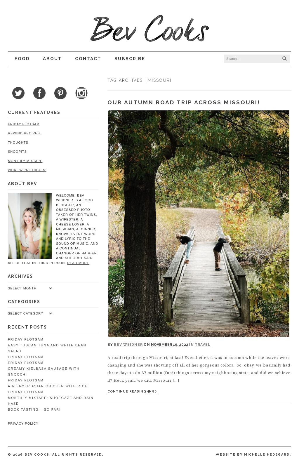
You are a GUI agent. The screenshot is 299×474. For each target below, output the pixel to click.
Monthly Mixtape (25, 161)
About (52, 58)
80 (152, 391)
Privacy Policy (23, 423)
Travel (203, 345)
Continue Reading (126, 391)
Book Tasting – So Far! (34, 409)
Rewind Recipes (24, 133)
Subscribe (129, 58)
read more (78, 263)
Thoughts (18, 142)
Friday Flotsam (23, 124)
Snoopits (17, 151)
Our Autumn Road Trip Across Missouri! (183, 102)
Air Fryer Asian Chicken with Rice (48, 386)
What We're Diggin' (27, 170)
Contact (88, 58)
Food (22, 58)
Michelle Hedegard (267, 454)
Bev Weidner (128, 345)
